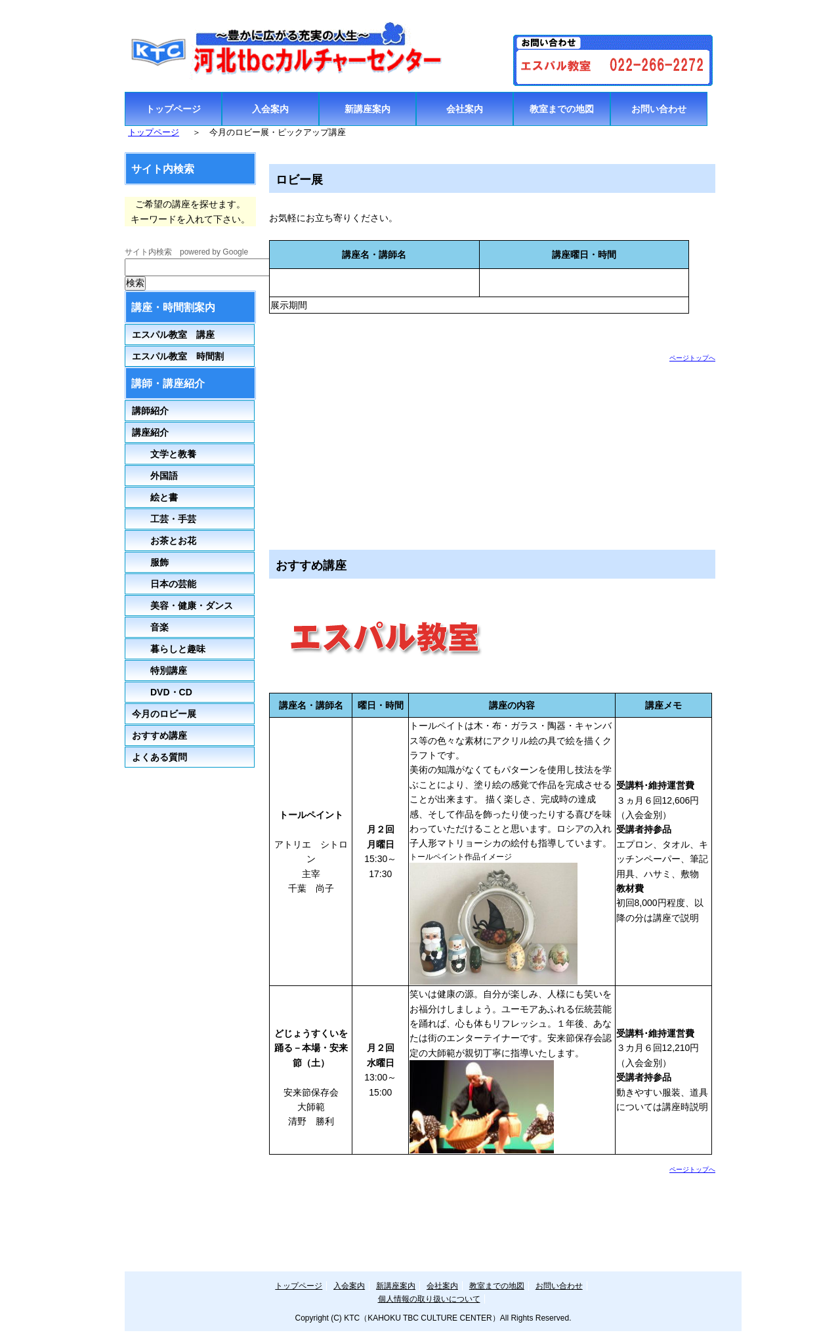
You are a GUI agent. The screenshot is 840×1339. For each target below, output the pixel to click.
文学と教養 (164, 454)
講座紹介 (150, 432)
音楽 (150, 627)
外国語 (155, 475)
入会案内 (270, 109)
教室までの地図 (562, 109)
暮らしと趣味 (168, 649)
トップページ (173, 109)
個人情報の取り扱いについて (429, 1299)
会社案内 (464, 109)
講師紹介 (150, 410)
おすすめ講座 (159, 735)
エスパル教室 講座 (173, 334)
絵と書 (155, 497)
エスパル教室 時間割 (178, 356)
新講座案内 (367, 109)
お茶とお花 (164, 540)
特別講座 (159, 670)
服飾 (150, 562)
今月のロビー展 (164, 714)
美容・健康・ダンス (182, 605)
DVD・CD (171, 692)
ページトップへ (692, 357)
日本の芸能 (164, 584)
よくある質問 (159, 757)
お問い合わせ (658, 109)
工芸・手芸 (164, 519)
